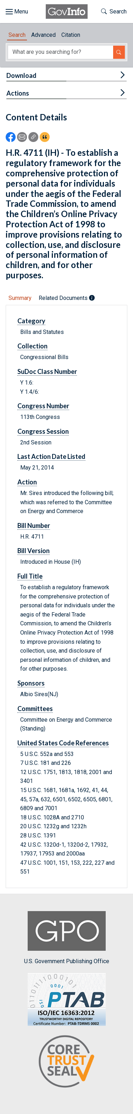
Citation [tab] (70, 35)
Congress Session (43, 431)
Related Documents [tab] (67, 298)
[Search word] (60, 52)
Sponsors (31, 683)
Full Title (30, 576)
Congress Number (43, 406)
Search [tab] (17, 35)
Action (27, 482)
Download (21, 75)
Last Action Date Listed (51, 456)
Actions (17, 93)
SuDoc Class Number (47, 371)
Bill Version (33, 551)
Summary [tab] (20, 298)
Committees (35, 708)
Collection (32, 346)
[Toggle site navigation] (17, 12)
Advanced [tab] (43, 35)
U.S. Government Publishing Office (66, 938)
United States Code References (63, 743)
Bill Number (33, 525)
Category (31, 321)
